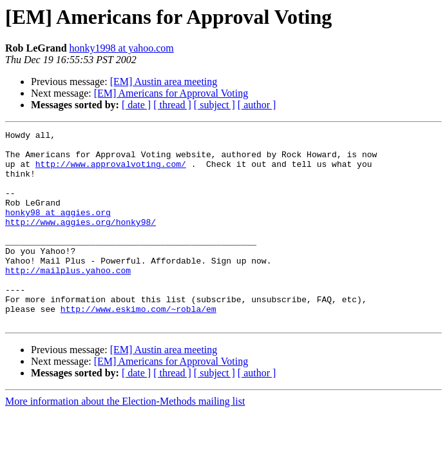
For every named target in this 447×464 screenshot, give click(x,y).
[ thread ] (172, 104)
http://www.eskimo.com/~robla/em (138, 345)
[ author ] (257, 104)
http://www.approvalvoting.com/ (110, 171)
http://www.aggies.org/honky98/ (80, 241)
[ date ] (136, 104)
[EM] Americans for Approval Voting (171, 93)
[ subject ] (214, 104)
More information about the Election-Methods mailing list (125, 439)
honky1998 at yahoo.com (122, 48)
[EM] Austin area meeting (164, 81)
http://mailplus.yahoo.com (68, 299)
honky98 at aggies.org (58, 229)
